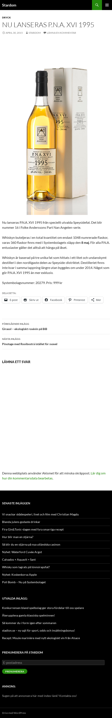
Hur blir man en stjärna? (17, 537)
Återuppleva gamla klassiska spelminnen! (28, 615)
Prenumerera (14, 671)
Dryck (6, 17)
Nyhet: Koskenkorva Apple (19, 574)
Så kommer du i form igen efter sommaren (29, 623)
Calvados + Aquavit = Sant (19, 559)
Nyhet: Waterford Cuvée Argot (22, 552)
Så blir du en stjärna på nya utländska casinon (31, 544)
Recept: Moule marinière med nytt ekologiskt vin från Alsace (41, 638)
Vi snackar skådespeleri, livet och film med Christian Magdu (40, 514)
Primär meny (107, 5)
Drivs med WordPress (14, 712)
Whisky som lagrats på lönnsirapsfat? (26, 567)
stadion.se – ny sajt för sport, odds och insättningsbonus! (38, 630)
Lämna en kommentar (61, 32)
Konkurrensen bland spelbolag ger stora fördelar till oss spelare (43, 608)
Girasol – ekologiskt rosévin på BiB (56, 326)
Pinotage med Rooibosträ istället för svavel (56, 341)
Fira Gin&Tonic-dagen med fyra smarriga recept (33, 529)
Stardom (9, 5)
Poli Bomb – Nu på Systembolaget (24, 582)
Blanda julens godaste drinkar (21, 522)
